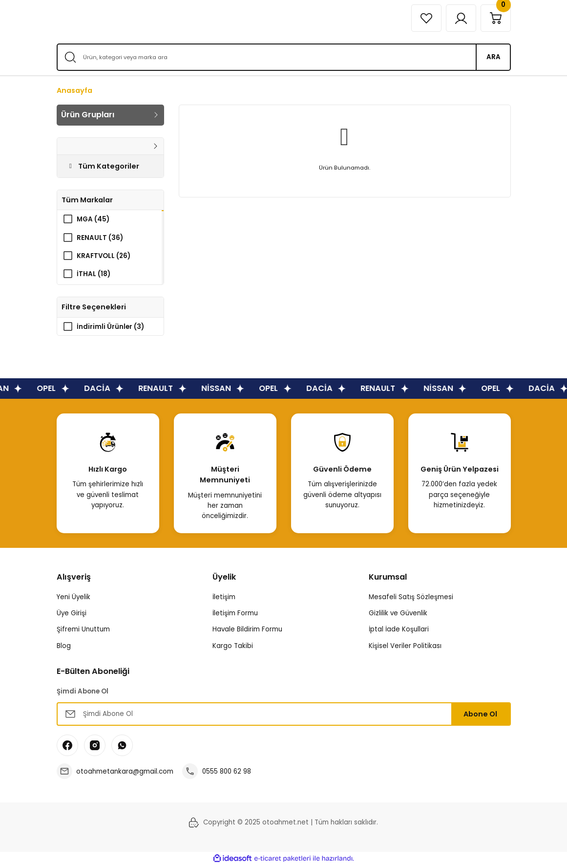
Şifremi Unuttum (83, 629)
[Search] (284, 57)
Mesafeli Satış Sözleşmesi (411, 597)
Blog (64, 645)
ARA (493, 57)
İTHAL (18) (93, 274)
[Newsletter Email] (284, 714)
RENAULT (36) (100, 237)
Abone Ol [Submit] (480, 714)
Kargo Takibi (232, 645)
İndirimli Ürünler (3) (110, 326)
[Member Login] (461, 18)
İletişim (223, 597)
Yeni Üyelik (73, 597)
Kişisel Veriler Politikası (405, 645)
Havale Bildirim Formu (247, 629)
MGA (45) (93, 219)
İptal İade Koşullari (399, 629)
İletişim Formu (235, 613)
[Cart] (496, 18)
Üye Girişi (71, 613)
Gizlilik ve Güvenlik (398, 613)
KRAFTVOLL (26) (103, 255)
